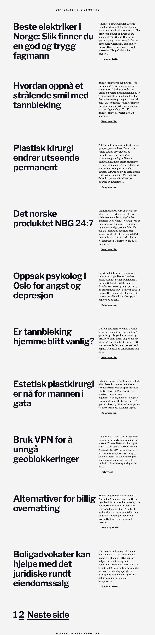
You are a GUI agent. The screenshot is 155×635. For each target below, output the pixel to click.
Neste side (48, 614)
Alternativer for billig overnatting (54, 503)
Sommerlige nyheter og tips (77, 10)
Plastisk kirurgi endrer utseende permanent (46, 157)
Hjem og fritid (109, 59)
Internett (107, 472)
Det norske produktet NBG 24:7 (53, 218)
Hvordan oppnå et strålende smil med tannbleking (51, 95)
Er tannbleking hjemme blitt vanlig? (53, 336)
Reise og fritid (110, 527)
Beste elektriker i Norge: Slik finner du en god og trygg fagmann (53, 41)
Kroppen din (109, 121)
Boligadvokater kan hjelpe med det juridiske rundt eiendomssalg (51, 568)
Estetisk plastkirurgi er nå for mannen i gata (53, 393)
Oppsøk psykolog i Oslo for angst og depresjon (49, 285)
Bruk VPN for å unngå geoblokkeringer (46, 449)
